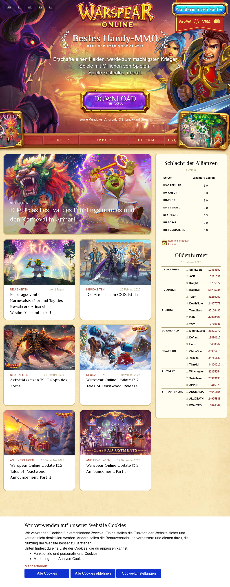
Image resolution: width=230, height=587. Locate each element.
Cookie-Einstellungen (139, 573)
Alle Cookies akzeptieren (47, 574)
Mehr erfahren (35, 566)
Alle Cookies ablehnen (93, 573)
